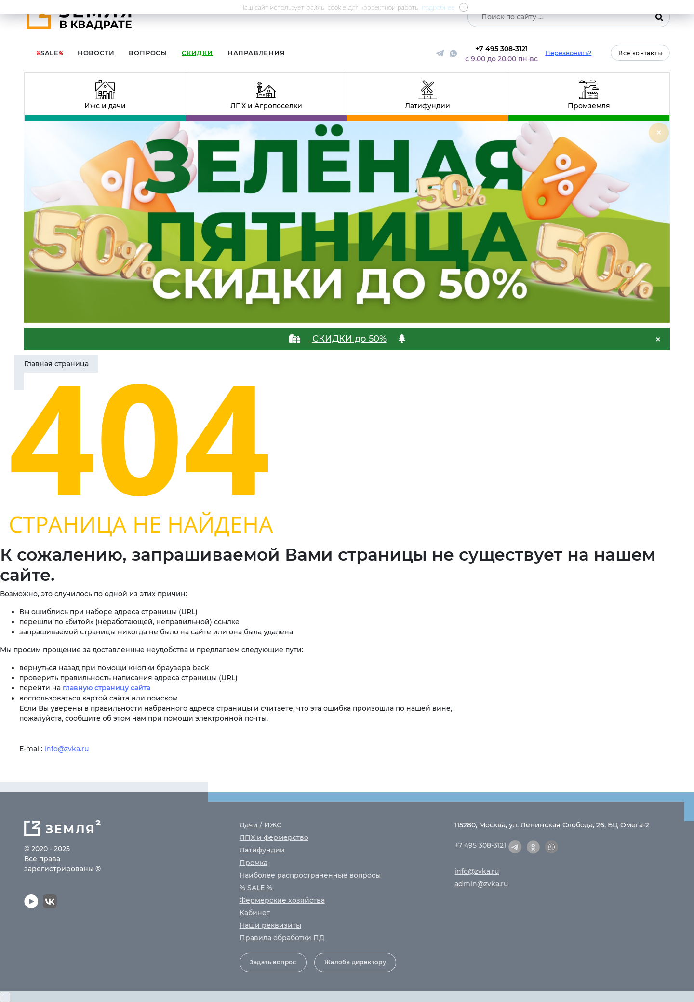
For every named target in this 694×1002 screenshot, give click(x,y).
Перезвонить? (568, 52)
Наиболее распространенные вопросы (310, 875)
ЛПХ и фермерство (274, 837)
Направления (256, 52)
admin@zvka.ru (481, 883)
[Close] (659, 133)
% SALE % (256, 887)
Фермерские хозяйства (282, 900)
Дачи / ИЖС (260, 825)
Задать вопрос (273, 962)
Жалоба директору (355, 962)
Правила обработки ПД (282, 937)
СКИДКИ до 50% (349, 338)
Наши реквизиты (270, 925)
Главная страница (56, 363)
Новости (96, 52)
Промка (253, 862)
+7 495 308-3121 (501, 48)
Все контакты (640, 52)
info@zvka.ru (66, 748)
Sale (49, 52)
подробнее (438, 7)
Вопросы (148, 52)
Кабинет (255, 912)
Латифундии (262, 850)
